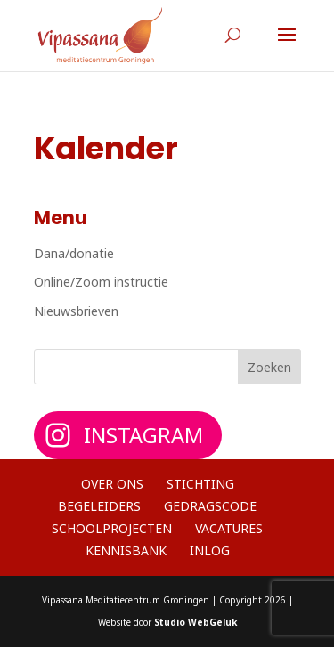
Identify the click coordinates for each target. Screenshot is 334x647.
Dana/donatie (74, 253)
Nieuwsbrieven (76, 311)
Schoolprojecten (112, 528)
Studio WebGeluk (195, 622)
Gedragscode (210, 505)
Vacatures (229, 528)
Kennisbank (126, 550)
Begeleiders (99, 505)
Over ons (112, 483)
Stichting (200, 483)
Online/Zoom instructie (101, 281)
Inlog (210, 550)
